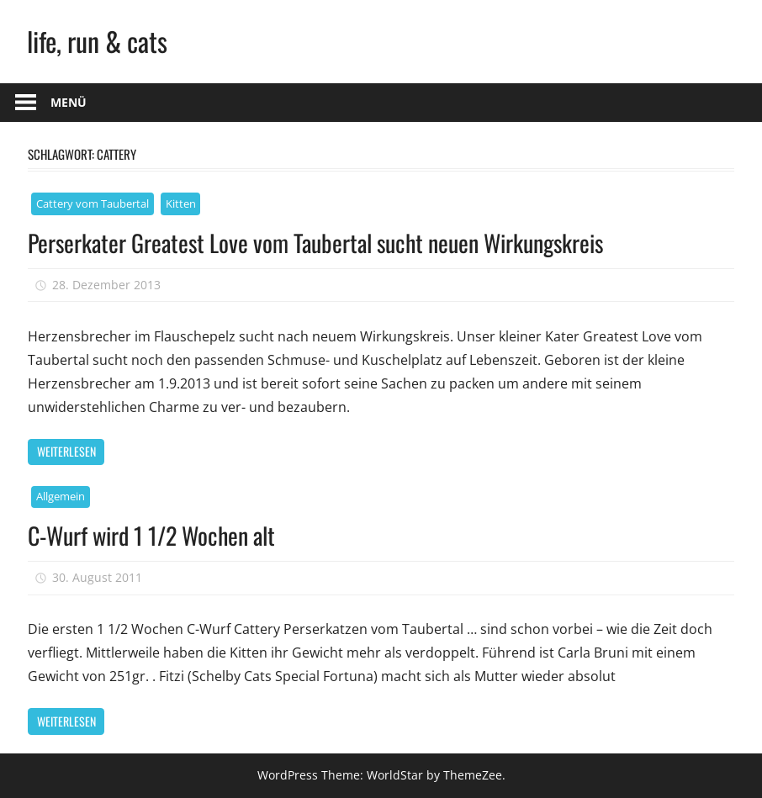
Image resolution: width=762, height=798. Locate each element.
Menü (68, 102)
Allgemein (60, 496)
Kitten (181, 203)
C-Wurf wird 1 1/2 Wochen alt (151, 535)
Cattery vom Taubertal (92, 203)
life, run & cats (97, 41)
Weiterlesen (66, 451)
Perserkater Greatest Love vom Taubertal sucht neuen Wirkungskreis (315, 242)
